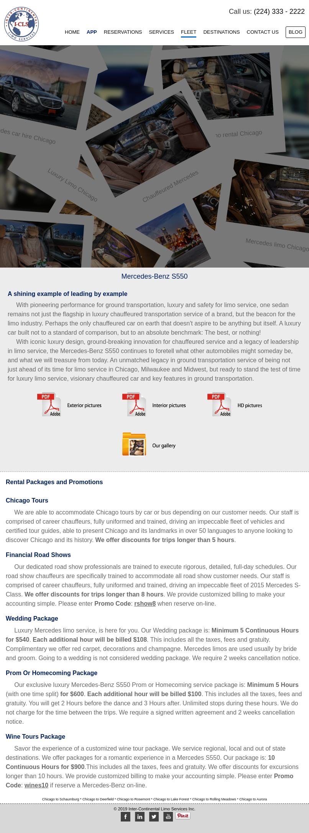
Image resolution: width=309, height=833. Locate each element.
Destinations (221, 32)
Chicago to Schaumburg (61, 799)
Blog (295, 32)
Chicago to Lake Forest (171, 799)
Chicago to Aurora (253, 799)
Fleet (188, 32)
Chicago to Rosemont (134, 799)
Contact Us (263, 32)
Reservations (123, 32)
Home (72, 32)
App (92, 32)
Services (161, 32)
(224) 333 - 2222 (279, 11)
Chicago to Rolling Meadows (214, 799)
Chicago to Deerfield (98, 799)
